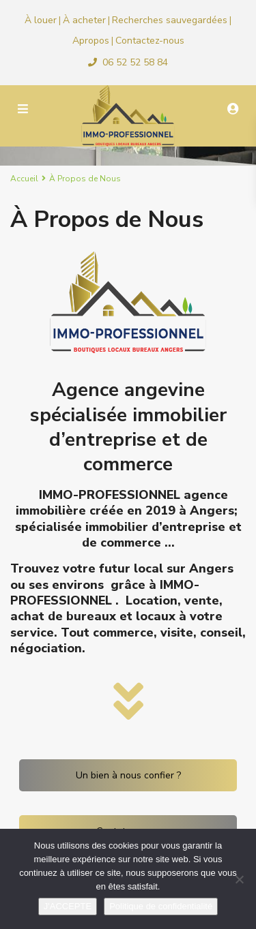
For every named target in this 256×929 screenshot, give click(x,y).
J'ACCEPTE (67, 906)
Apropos (90, 40)
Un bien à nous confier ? (128, 775)
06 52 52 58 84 (135, 62)
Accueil (24, 178)
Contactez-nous (149, 40)
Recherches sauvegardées (169, 20)
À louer (41, 20)
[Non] (239, 879)
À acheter (84, 20)
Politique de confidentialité (160, 906)
